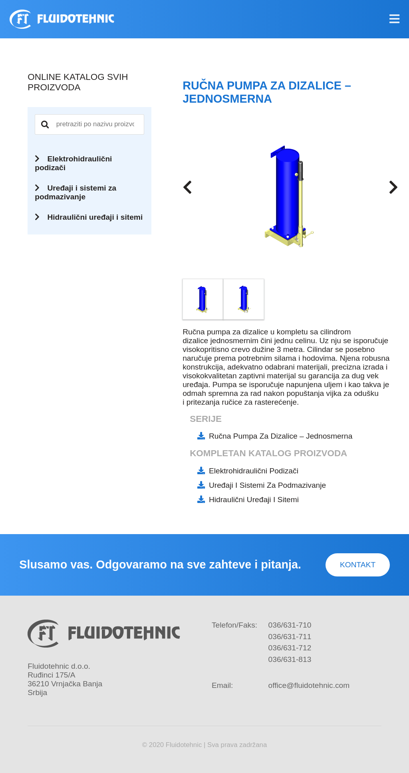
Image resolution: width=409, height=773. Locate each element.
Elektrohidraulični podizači (253, 471)
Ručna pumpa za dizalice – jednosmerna (280, 436)
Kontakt (357, 564)
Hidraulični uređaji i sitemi (254, 499)
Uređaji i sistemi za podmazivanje (267, 485)
